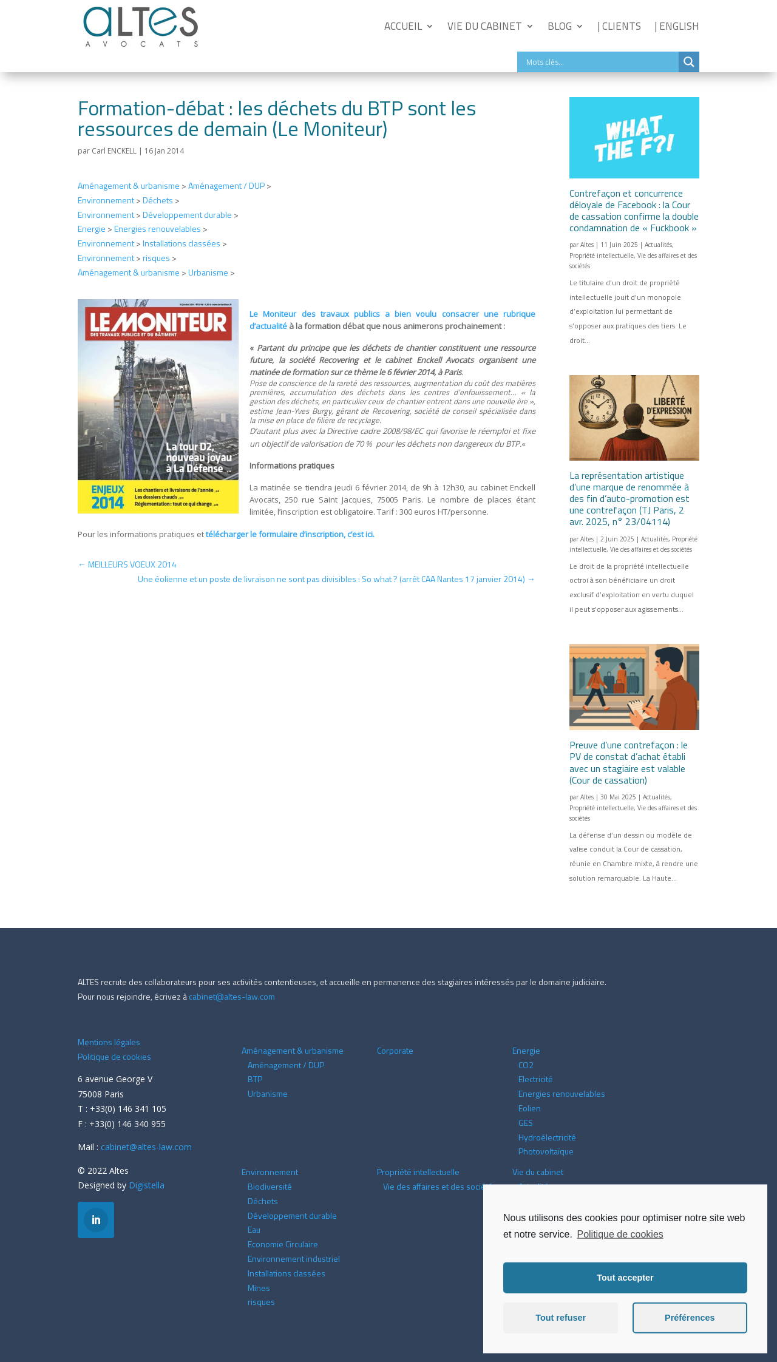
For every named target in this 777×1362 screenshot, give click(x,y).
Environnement (106, 200)
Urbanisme (208, 272)
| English (676, 26)
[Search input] (601, 62)
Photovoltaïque (546, 1151)
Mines (259, 1287)
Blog (560, 26)
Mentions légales (109, 1041)
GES (525, 1122)
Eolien (529, 1108)
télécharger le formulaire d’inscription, (290, 534)
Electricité (535, 1078)
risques (156, 257)
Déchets (158, 200)
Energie (92, 228)
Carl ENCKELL (114, 151)
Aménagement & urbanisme (129, 185)
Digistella (147, 1185)
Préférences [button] (689, 1332)
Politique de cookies (114, 1056)
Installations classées (181, 243)
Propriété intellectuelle (601, 255)
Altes (587, 244)
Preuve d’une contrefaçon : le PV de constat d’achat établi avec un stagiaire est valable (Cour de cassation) (628, 762)
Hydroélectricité (547, 1137)
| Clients (619, 26)
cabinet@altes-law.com (232, 996)
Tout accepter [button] (625, 1291)
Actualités (658, 244)
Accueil (403, 26)
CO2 (526, 1065)
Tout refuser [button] (560, 1332)
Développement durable (187, 214)
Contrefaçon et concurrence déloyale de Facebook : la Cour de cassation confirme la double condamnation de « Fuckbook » (634, 210)
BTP (255, 1078)
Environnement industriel (294, 1258)
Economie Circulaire (283, 1244)
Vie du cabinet (484, 26)
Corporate (395, 1050)
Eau (254, 1229)
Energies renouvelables (157, 228)
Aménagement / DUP (226, 185)
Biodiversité (270, 1186)
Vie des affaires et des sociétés (651, 549)
